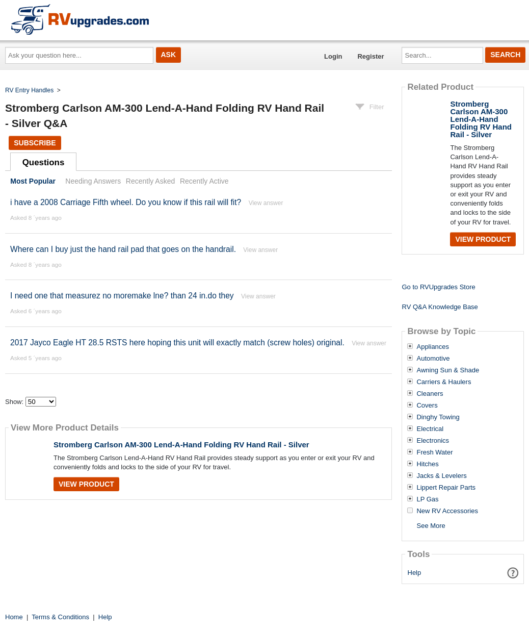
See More (430, 525)
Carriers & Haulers (443, 382)
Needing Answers (93, 181)
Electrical (429, 429)
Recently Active (204, 181)
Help (414, 572)
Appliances (432, 346)
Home (14, 617)
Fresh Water (434, 452)
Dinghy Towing (437, 417)
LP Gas (427, 499)
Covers (426, 405)
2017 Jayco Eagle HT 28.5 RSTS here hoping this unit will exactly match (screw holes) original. (177, 342)
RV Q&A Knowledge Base (440, 307)
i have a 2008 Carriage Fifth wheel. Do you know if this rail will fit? (125, 202)
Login (333, 56)
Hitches (427, 464)
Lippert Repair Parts (445, 487)
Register (370, 56)
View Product (86, 484)
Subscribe (35, 143)
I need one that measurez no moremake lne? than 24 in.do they (122, 295)
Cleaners (429, 393)
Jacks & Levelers (441, 475)
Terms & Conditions (60, 617)
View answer (266, 203)
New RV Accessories (447, 511)
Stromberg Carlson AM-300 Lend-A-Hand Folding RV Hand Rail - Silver (181, 444)
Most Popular (33, 181)
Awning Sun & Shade (447, 370)
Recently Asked (150, 181)
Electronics (432, 440)
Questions (43, 162)
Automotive (432, 358)
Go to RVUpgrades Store (438, 287)
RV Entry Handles (29, 90)
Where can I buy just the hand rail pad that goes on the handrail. (123, 249)
